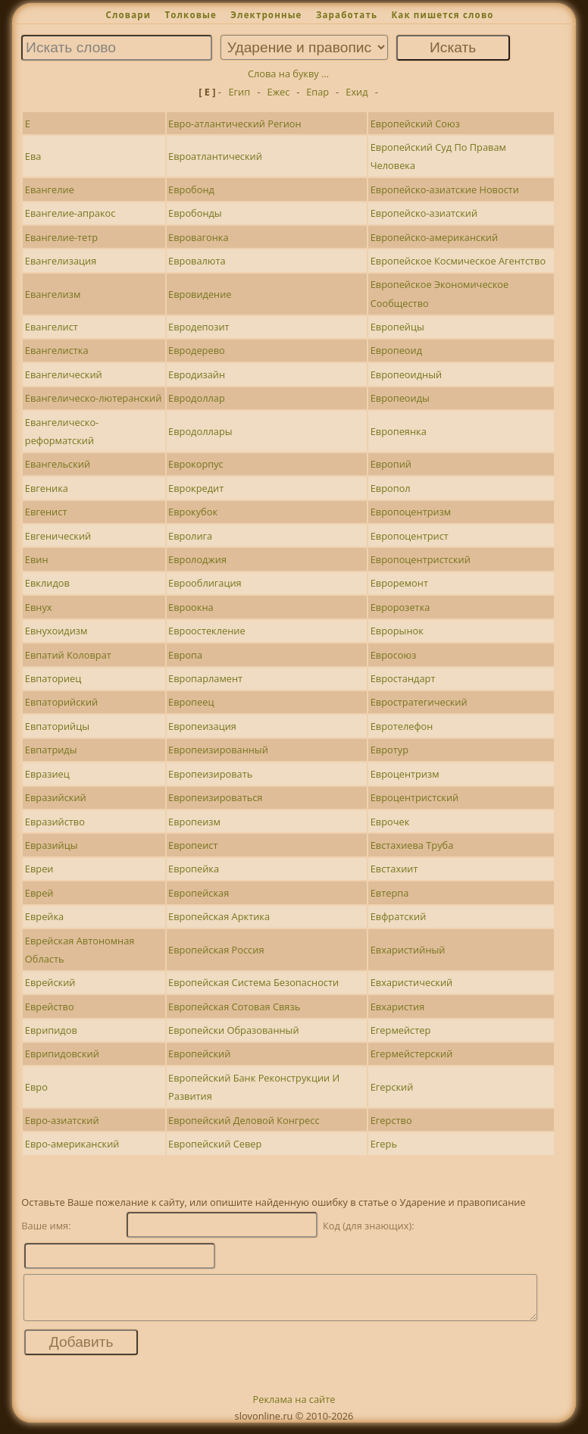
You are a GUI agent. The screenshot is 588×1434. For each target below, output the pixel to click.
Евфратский (399, 916)
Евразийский (55, 797)
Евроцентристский (414, 797)
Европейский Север (214, 1144)
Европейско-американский (434, 237)
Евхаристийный (408, 950)
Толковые (190, 14)
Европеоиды (400, 398)
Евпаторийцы (57, 726)
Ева (33, 156)
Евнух (38, 607)
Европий (391, 464)
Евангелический (63, 374)
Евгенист (46, 511)
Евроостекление (207, 630)
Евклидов (47, 583)
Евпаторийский (61, 702)
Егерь (384, 1144)
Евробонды (195, 213)
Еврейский (50, 982)
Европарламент (205, 678)
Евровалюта (197, 261)
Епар (317, 92)
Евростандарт (403, 678)
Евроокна (191, 607)
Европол (391, 488)
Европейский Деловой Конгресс (243, 1120)
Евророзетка (400, 607)
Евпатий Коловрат (68, 655)
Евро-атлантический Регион (235, 123)
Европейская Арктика (219, 916)
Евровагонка (198, 237)
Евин (36, 559)
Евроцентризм (405, 774)
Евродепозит (199, 326)
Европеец (191, 702)
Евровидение (199, 294)
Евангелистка (57, 350)
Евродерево (196, 350)
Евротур (389, 749)
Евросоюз (394, 655)
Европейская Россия (216, 950)
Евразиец (47, 774)
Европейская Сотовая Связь (234, 1006)
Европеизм (194, 821)
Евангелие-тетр (61, 237)
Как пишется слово (442, 14)
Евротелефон (402, 726)
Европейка (193, 868)
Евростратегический (419, 702)
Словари (128, 14)
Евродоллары (200, 431)
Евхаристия (398, 1006)
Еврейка (44, 916)
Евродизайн (196, 374)
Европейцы (397, 326)
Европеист (192, 845)
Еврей (39, 893)
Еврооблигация (205, 583)
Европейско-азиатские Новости (445, 189)
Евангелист (51, 326)
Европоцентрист (410, 536)
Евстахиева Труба (412, 845)
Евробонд (191, 189)
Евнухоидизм (56, 630)
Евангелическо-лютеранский (93, 398)
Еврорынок (397, 630)
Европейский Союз (415, 123)
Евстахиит (394, 868)
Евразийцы (51, 845)
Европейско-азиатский (424, 213)
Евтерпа (390, 893)
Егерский (392, 1087)
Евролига (190, 536)
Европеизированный (218, 749)
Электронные (266, 14)
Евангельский (57, 464)
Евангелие (49, 189)
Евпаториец (53, 678)
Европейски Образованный (233, 1030)
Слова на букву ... (288, 73)
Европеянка (399, 431)
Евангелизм (52, 294)
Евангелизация (60, 261)
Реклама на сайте (294, 1408)
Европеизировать (210, 774)
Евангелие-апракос (70, 213)
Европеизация (202, 726)
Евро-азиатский (62, 1120)
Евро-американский (72, 1144)
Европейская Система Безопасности (253, 982)
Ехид (357, 92)
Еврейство (49, 1006)
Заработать (346, 14)
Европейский (199, 1053)
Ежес (278, 92)
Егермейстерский (412, 1053)
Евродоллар (196, 398)
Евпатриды (51, 749)
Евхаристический (412, 982)
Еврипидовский (62, 1053)
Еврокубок (192, 511)
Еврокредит (196, 488)
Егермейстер (401, 1030)
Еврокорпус (196, 464)
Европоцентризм (411, 511)
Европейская (198, 893)
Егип (239, 92)
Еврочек (390, 821)
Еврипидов (51, 1030)
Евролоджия (197, 559)
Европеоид (396, 350)
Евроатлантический (215, 156)
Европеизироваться (215, 797)
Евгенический (58, 536)
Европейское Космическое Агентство (458, 261)
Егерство (391, 1120)
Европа (185, 655)
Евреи (39, 868)
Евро (36, 1087)
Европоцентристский (421, 559)
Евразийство (55, 821)
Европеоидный (406, 374)
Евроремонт (399, 583)
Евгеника (46, 488)
